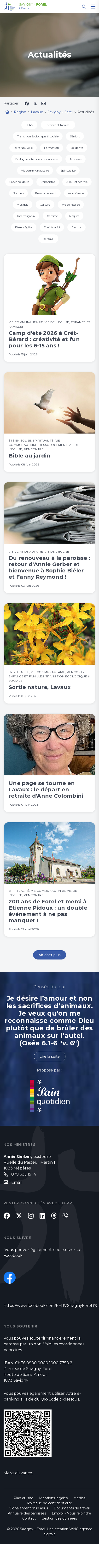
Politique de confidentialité (49, 1503)
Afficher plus (50, 955)
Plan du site (23, 1498)
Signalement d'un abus (28, 1508)
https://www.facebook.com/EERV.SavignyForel (48, 1305)
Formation (51, 148)
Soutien (18, 193)
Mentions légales (53, 1498)
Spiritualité (68, 170)
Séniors (75, 136)
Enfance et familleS (58, 125)
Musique (22, 204)
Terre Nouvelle (23, 148)
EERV (29, 125)
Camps (76, 227)
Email (16, 1182)
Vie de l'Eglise (71, 204)
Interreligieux (26, 216)
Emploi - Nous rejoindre (71, 1513)
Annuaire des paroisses (27, 1513)
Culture (45, 204)
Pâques (74, 216)
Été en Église (23, 227)
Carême (52, 216)
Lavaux (24, 8)
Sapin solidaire (19, 182)
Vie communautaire (35, 170)
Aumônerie (76, 193)
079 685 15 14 (23, 1174)
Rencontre (48, 182)
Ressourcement (46, 193)
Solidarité (76, 148)
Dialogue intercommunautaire (36, 159)
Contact (29, 1518)
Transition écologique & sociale (37, 136)
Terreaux (48, 238)
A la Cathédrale (76, 182)
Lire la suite (50, 1056)
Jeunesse (76, 159)
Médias (79, 1498)
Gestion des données (59, 1518)
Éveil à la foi (52, 227)
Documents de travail (72, 1508)
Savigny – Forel (33, 4)
